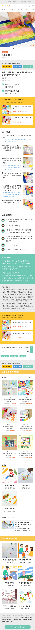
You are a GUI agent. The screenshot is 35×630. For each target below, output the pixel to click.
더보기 (30, 377)
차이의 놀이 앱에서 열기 (18, 627)
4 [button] (22, 49)
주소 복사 (28, 66)
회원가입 (15, 2)
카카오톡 (6, 66)
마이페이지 (31, 2)
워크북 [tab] (20, 10)
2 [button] (16, 49)
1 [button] (13, 49)
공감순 (27, 351)
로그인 (9, 2)
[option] (17, 29)
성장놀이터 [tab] (11, 10)
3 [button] (19, 49)
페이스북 (17, 66)
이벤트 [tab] (27, 10)
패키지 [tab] (3, 10)
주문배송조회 (22, 2)
